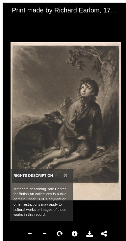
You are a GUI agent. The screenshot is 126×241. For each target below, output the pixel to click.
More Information (75, 234)
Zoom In (30, 234)
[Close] (65, 175)
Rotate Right (60, 234)
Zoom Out (45, 234)
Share (104, 234)
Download (89, 234)
